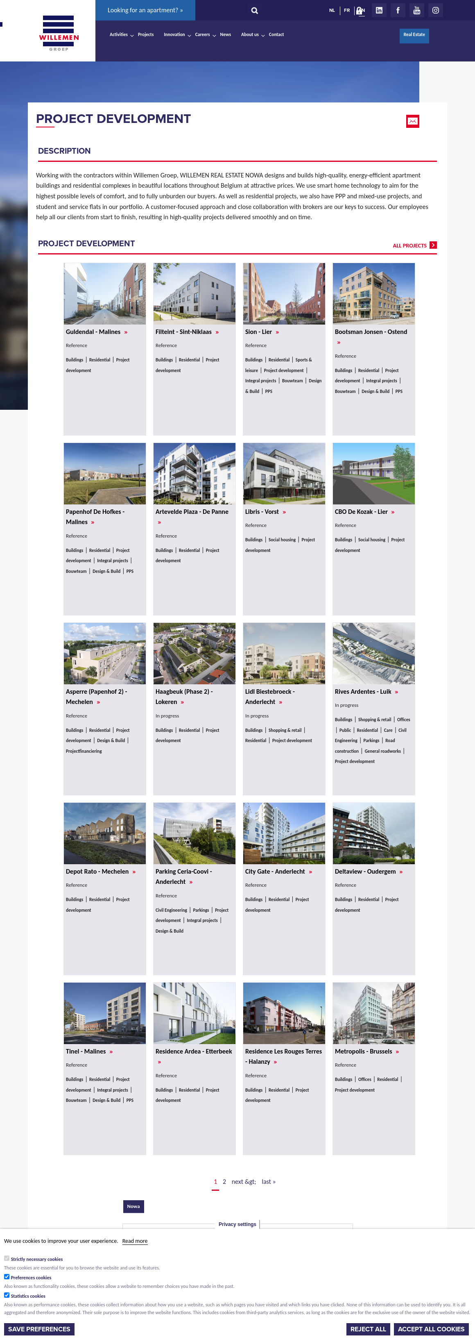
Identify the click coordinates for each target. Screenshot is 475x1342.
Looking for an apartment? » (145, 10)
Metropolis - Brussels (367, 1051)
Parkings (371, 740)
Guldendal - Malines (96, 332)
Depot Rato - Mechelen (101, 871)
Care (388, 730)
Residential (99, 360)
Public (345, 730)
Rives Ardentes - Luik (366, 691)
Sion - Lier (262, 332)
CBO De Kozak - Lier (364, 511)
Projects (146, 34)
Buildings (74, 360)
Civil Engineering (171, 910)
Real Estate (414, 34)
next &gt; (244, 1181)
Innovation (174, 34)
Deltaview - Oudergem (369, 871)
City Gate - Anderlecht (278, 871)
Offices (403, 719)
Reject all (368, 1329)
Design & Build (375, 391)
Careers (202, 34)
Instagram (435, 10)
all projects (410, 245)
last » (269, 1181)
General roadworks (383, 751)
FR (347, 10)
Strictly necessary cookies (37, 1259)
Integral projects (260, 381)
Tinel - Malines (89, 1051)
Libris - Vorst (265, 511)
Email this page (413, 121)
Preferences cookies (31, 1278)
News (225, 34)
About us (250, 34)
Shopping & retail (285, 730)
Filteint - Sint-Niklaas (187, 332)
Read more (135, 1241)
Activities (119, 34)
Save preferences (39, 1329)
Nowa (135, 1205)
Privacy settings (237, 1224)
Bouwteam (292, 381)
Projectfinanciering (84, 751)
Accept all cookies (431, 1329)
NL (332, 10)
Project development (113, 119)
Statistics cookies (28, 1296)
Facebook (398, 10)
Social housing (282, 540)
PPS (268, 391)
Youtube (416, 10)
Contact (276, 34)
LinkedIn (379, 10)
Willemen (58, 33)
